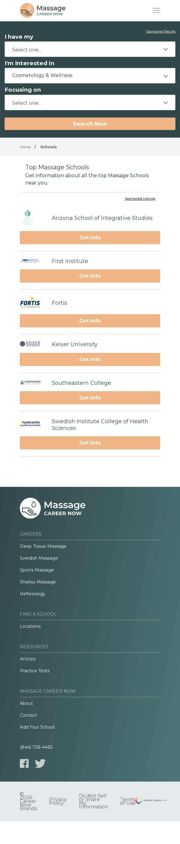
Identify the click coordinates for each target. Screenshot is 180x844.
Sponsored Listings (140, 198)
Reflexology (32, 593)
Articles (27, 659)
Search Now (90, 124)
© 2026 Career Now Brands (28, 801)
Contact (28, 715)
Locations (30, 626)
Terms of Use (127, 801)
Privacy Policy (58, 801)
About (26, 703)
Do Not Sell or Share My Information (93, 801)
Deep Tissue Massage (43, 546)
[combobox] (90, 49)
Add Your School (37, 727)
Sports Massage (37, 570)
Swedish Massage (39, 558)
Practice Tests (34, 670)
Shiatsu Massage (38, 582)
